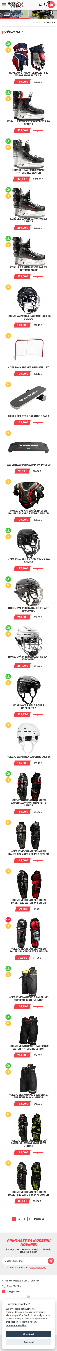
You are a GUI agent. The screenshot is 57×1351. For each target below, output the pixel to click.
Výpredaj (49, 22)
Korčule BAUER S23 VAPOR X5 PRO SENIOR (28, 122)
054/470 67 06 (11, 1286)
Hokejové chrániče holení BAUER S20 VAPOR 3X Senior (28, 901)
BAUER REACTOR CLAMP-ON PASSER (28, 465)
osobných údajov (38, 1267)
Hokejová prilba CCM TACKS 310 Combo (29, 560)
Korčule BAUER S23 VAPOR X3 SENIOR (28, 220)
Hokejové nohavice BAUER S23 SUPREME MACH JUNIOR (28, 998)
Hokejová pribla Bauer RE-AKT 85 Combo (29, 317)
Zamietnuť (29, 1342)
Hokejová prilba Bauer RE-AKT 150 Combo (28, 609)
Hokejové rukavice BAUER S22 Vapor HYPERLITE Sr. (28, 74)
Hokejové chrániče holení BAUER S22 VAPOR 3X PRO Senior (28, 852)
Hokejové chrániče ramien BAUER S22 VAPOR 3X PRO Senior (28, 512)
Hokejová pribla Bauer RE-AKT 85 (29, 757)
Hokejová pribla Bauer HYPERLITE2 (28, 706)
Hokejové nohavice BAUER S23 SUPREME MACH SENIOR (28, 1096)
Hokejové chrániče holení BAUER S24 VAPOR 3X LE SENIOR (28, 950)
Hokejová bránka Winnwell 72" (28, 367)
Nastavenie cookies (16, 1325)
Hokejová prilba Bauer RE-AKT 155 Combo (28, 658)
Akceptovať (28, 1334)
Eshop (36, 22)
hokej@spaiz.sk (12, 1291)
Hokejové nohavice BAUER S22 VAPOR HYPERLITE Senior (28, 1047)
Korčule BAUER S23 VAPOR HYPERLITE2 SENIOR (28, 171)
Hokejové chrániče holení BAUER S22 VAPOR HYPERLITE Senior (28, 803)
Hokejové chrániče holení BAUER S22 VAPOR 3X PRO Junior (28, 1193)
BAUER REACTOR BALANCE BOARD (28, 416)
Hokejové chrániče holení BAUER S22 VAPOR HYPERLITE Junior (28, 1144)
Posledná (39, 1219)
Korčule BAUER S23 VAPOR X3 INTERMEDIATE (28, 268)
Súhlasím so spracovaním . (26, 1267)
